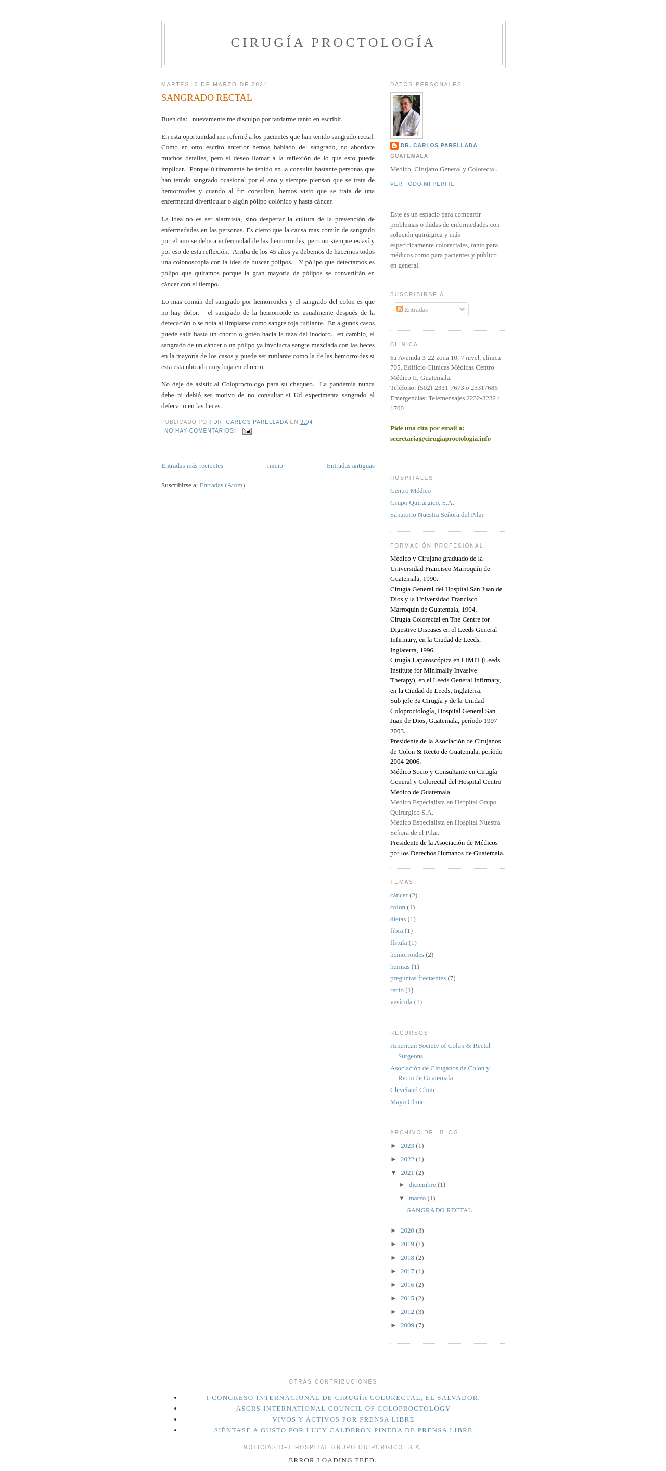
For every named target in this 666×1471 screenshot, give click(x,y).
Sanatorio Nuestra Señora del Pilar (437, 514)
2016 (408, 1284)
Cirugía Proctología (333, 42)
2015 (408, 1298)
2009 (408, 1325)
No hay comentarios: (201, 431)
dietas (398, 919)
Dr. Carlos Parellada (439, 145)
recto (397, 990)
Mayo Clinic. (408, 1102)
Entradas (412, 309)
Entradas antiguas (351, 466)
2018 (408, 1257)
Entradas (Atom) (222, 485)
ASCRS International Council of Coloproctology (343, 1408)
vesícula (401, 1002)
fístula (398, 942)
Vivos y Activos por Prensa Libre (343, 1419)
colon (397, 907)
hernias (400, 966)
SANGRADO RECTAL (206, 98)
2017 (408, 1271)
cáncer (399, 895)
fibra (396, 930)
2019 (408, 1244)
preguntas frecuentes (418, 978)
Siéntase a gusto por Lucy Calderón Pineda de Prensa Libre (343, 1430)
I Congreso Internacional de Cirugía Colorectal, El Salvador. (343, 1397)
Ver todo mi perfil (422, 184)
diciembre (423, 1184)
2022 (408, 1159)
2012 (408, 1311)
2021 (408, 1172)
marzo (418, 1198)
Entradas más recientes (192, 466)
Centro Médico (410, 490)
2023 (408, 1145)
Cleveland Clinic (413, 1090)
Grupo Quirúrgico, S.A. (422, 502)
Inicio (275, 466)
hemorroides (407, 954)
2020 (408, 1230)
